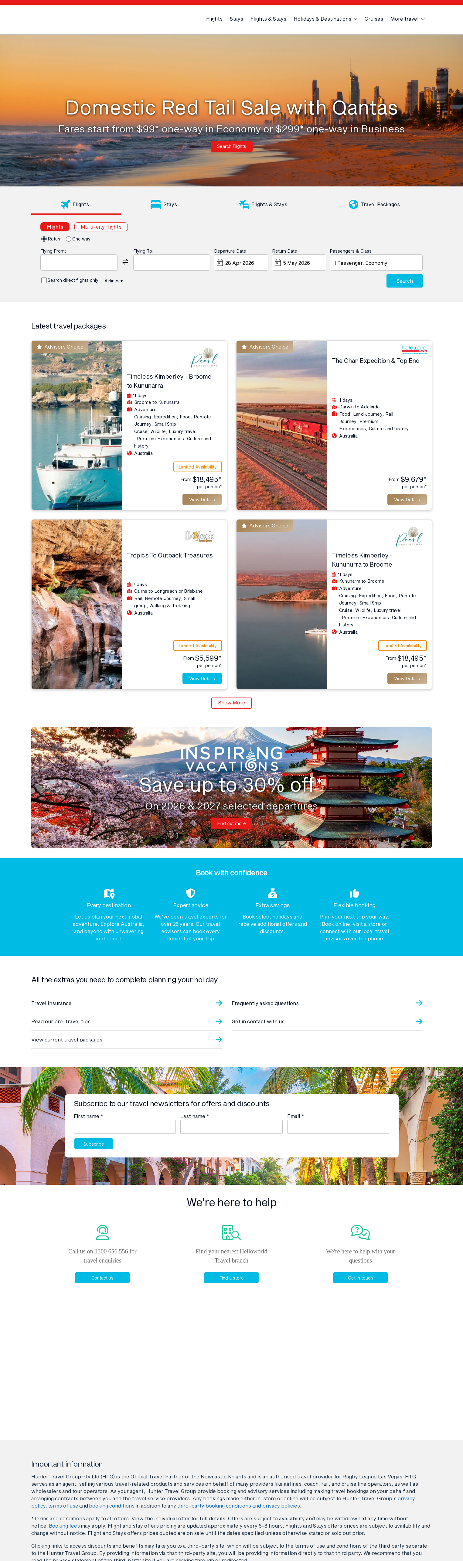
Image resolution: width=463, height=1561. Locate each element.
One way (81, 238)
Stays (236, 19)
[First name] (125, 1133)
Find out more (231, 830)
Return (55, 238)
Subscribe (94, 1151)
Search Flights (231, 146)
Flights (214, 19)
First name (88, 1123)
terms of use (63, 1505)
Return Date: (285, 251)
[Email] (338, 1133)
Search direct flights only (73, 279)
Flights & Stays (268, 19)
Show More (231, 709)
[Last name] (231, 1133)
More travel (407, 19)
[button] (125, 261)
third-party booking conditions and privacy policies (238, 1505)
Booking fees (64, 1526)
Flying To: (143, 251)
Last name (194, 1123)
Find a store (230, 1287)
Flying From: (53, 251)
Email (295, 1123)
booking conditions (111, 1505)
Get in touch (359, 1287)
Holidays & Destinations (325, 19)
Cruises (374, 19)
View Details (199, 501)
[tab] (76, 205)
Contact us (101, 1287)
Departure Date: (230, 251)
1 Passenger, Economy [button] (360, 262)
